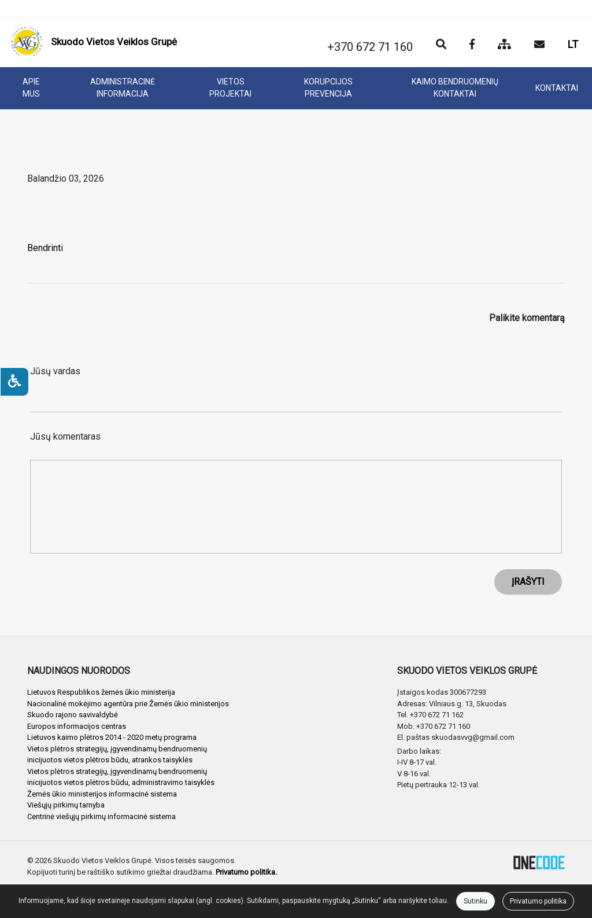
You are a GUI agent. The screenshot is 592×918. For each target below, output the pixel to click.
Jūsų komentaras (65, 436)
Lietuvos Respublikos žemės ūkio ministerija (101, 692)
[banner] (93, 42)
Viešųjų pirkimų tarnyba (66, 805)
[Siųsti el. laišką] (539, 45)
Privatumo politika (538, 901)
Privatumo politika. (246, 872)
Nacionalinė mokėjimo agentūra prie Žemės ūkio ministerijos (128, 703)
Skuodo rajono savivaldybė (72, 714)
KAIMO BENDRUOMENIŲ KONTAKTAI (455, 87)
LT (573, 44)
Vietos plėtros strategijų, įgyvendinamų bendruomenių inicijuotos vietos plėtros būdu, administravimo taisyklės (120, 777)
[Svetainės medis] (504, 45)
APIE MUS (31, 87)
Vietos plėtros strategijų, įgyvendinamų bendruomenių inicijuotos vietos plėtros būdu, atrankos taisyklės (117, 754)
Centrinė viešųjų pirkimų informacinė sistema (101, 816)
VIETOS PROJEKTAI (230, 87)
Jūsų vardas (55, 371)
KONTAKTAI (556, 88)
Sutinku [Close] (475, 901)
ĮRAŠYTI (528, 581)
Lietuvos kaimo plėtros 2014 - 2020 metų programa (112, 737)
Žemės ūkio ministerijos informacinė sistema (102, 794)
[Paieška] (441, 45)
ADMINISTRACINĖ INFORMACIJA (122, 87)
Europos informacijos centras (76, 726)
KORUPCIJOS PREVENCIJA (328, 87)
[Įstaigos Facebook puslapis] (472, 45)
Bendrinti (45, 247)
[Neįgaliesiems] (14, 381)
